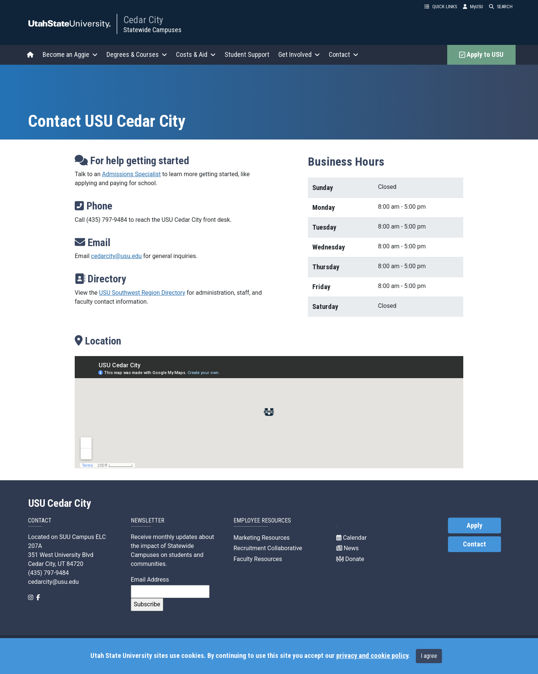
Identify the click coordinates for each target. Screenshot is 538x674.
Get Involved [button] (299, 54)
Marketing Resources (262, 537)
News (347, 548)
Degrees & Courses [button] (136, 54)
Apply (474, 525)
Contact (474, 544)
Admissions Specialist (131, 174)
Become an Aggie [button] (70, 54)
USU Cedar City (59, 503)
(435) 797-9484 (106, 219)
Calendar (351, 537)
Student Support (247, 54)
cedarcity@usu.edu (116, 256)
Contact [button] (343, 54)
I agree (429, 655)
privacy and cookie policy (372, 656)
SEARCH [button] (501, 6)
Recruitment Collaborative (268, 548)
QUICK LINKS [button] (440, 6)
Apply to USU (481, 54)
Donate (350, 559)
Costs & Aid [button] (196, 54)
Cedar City (143, 19)
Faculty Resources (258, 559)
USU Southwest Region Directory (142, 292)
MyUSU (473, 6)
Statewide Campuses (152, 30)
